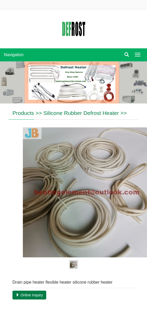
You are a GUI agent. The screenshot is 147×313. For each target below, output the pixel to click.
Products (23, 113)
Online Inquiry (29, 295)
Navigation (14, 55)
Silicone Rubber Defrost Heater (81, 113)
